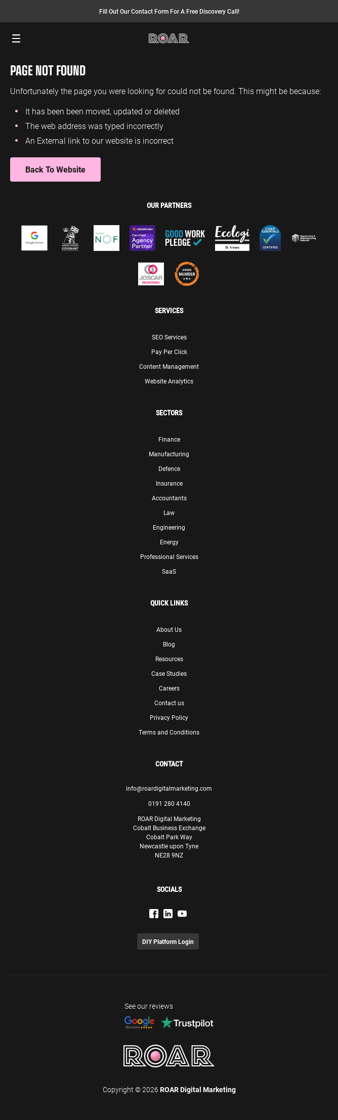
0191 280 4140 (169, 803)
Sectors (169, 413)
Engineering (169, 527)
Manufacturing (169, 454)
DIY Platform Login (168, 941)
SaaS (169, 571)
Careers (169, 688)
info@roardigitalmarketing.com (169, 788)
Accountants (169, 498)
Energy (169, 542)
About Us (169, 629)
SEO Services (169, 337)
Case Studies (169, 673)
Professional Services (169, 556)
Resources (169, 659)
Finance (169, 439)
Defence (169, 468)
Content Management (169, 366)
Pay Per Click (169, 352)
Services (169, 311)
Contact (169, 764)
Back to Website (55, 169)
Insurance (169, 483)
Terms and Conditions (169, 732)
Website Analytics (169, 381)
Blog (169, 644)
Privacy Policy (169, 717)
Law (169, 512)
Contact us (169, 703)
